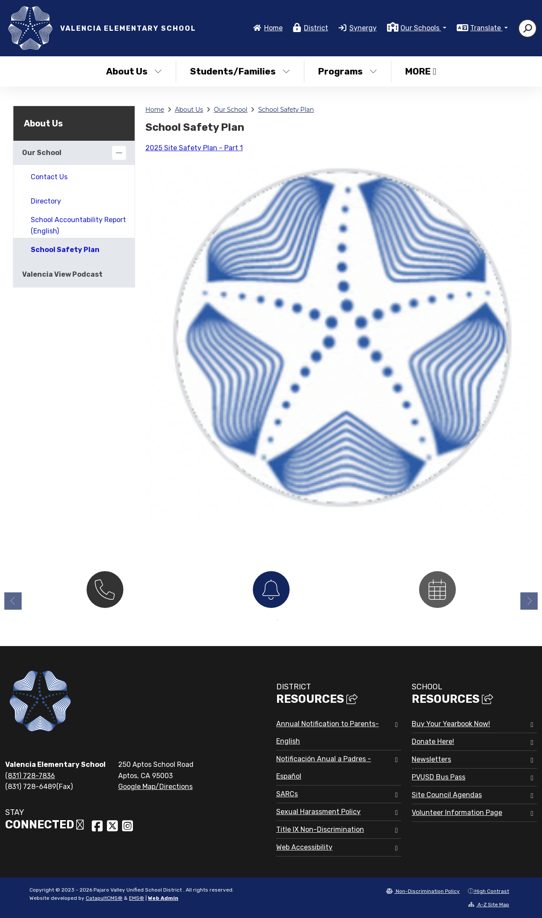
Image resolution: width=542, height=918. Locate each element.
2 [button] (277, 623)
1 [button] (264, 623)
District (316, 28)
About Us (134, 71)
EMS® (136, 898)
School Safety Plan (286, 109)
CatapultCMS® (104, 898)
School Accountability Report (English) (78, 225)
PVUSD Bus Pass (438, 777)
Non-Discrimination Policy (423, 891)
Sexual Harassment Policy (318, 812)
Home (273, 28)
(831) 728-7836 (30, 776)
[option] (105, 591)
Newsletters (431, 759)
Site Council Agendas (447, 795)
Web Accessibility (304, 847)
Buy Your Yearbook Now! (451, 724)
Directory (46, 201)
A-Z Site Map (488, 905)
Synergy (363, 28)
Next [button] (529, 604)
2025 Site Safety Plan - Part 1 (194, 148)
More (420, 71)
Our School (231, 109)
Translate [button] (486, 28)
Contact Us (49, 177)
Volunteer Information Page (457, 812)
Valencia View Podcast (62, 274)
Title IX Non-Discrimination (320, 829)
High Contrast (491, 891)
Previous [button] (13, 604)
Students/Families (240, 71)
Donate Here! (433, 741)
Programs (347, 71)
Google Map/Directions (155, 786)
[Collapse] (119, 153)
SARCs (287, 794)
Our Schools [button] (420, 28)
